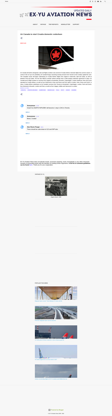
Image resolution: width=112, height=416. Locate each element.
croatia (23, 90)
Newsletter (65, 24)
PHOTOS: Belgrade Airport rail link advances (45, 320)
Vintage (43, 24)
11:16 (37, 116)
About (35, 24)
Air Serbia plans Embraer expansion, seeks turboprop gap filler (49, 340)
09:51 (42, 127)
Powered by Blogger (56, 410)
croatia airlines (32, 90)
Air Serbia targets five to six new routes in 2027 (46, 359)
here (31, 165)
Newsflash (51, 90)
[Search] (105, 1)
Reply (28, 112)
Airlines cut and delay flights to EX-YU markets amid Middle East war (51, 379)
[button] (21, 38)
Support (76, 24)
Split (62, 90)
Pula (57, 90)
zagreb (74, 90)
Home (6, 1)
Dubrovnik (42, 90)
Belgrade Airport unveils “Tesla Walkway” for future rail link (48, 301)
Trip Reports (53, 24)
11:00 (37, 105)
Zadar (68, 90)
